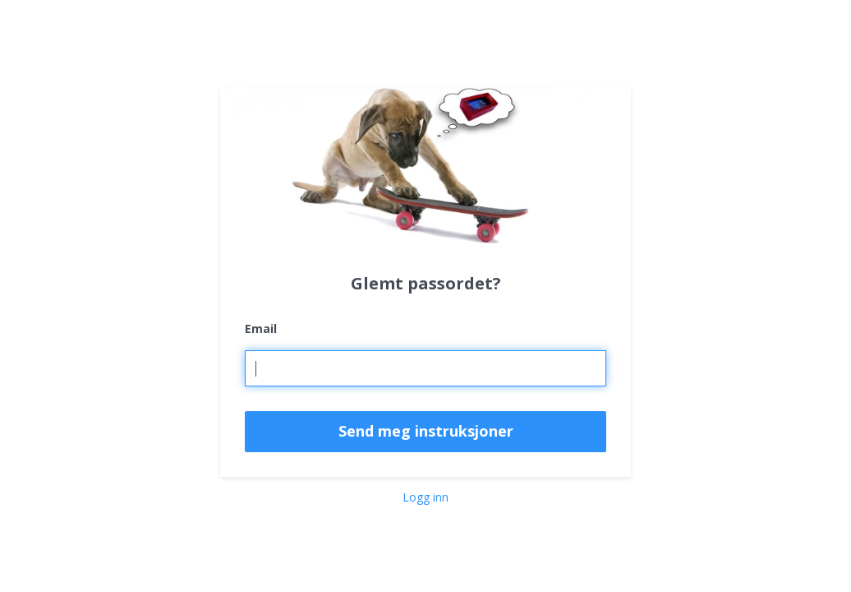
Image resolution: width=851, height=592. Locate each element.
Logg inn (425, 497)
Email (261, 328)
